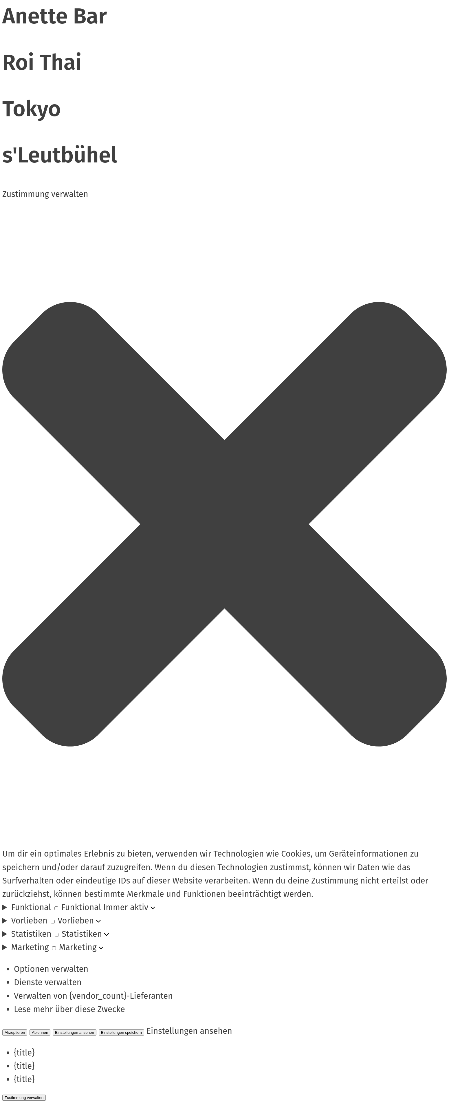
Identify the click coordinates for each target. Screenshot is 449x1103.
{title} (24, 1053)
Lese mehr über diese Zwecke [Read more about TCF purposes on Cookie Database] (69, 1009)
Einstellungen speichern (121, 1032)
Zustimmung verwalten (24, 1097)
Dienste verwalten (48, 982)
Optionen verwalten (51, 969)
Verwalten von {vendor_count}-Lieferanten (93, 996)
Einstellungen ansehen (74, 1032)
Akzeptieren (15, 1032)
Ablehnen (40, 1032)
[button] (224, 524)
